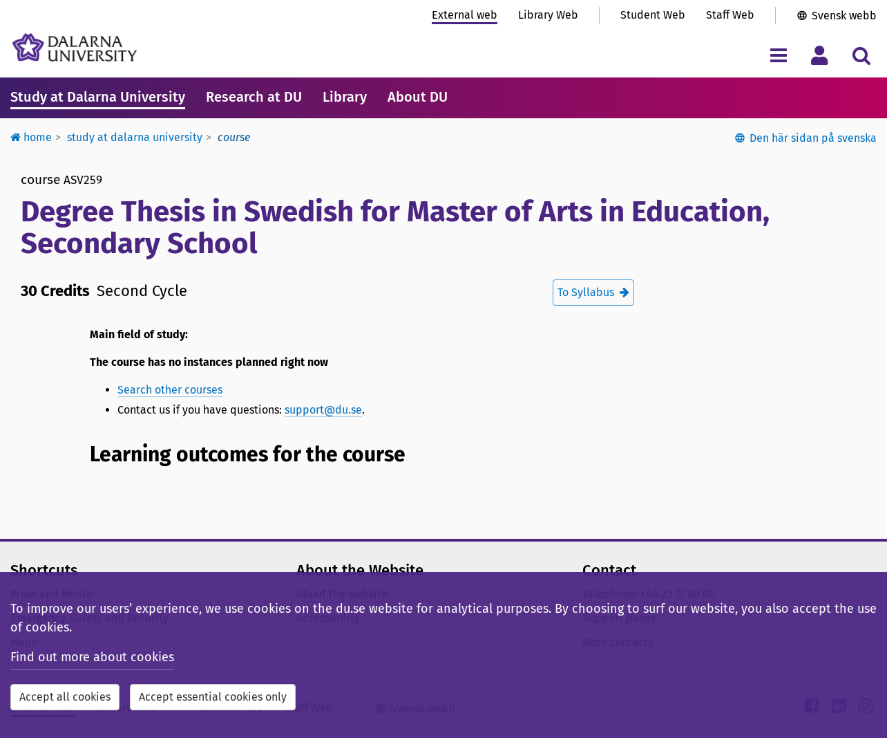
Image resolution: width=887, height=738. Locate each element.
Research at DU (254, 97)
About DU (418, 97)
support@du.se (323, 409)
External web (464, 14)
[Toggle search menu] (861, 55)
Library (345, 97)
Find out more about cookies (92, 657)
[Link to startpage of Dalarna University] (74, 47)
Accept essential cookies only (213, 696)
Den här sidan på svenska (813, 138)
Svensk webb (844, 15)
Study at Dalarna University (97, 97)
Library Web (548, 14)
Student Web (652, 14)
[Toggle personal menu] (819, 55)
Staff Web (730, 14)
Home (31, 137)
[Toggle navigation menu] (778, 55)
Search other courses (169, 389)
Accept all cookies (65, 696)
